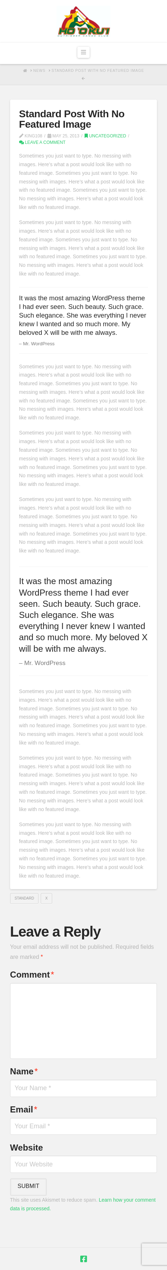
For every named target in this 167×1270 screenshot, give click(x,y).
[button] (83, 52)
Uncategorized (105, 135)
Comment (32, 974)
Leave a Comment (42, 142)
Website (26, 1147)
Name (24, 1071)
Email (23, 1109)
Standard (24, 898)
